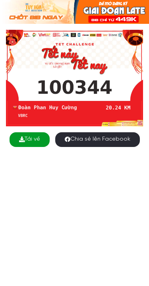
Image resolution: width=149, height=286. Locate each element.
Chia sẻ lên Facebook (97, 139)
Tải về (29, 139)
